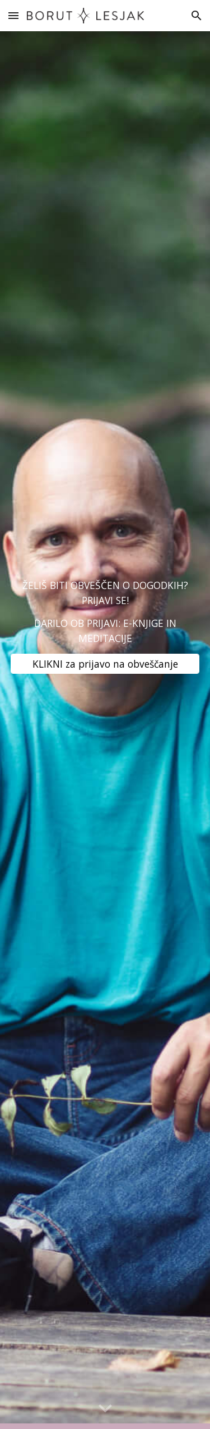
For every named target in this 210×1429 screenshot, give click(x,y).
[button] (13, 15)
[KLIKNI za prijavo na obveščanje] (105, 663)
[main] (105, 611)
